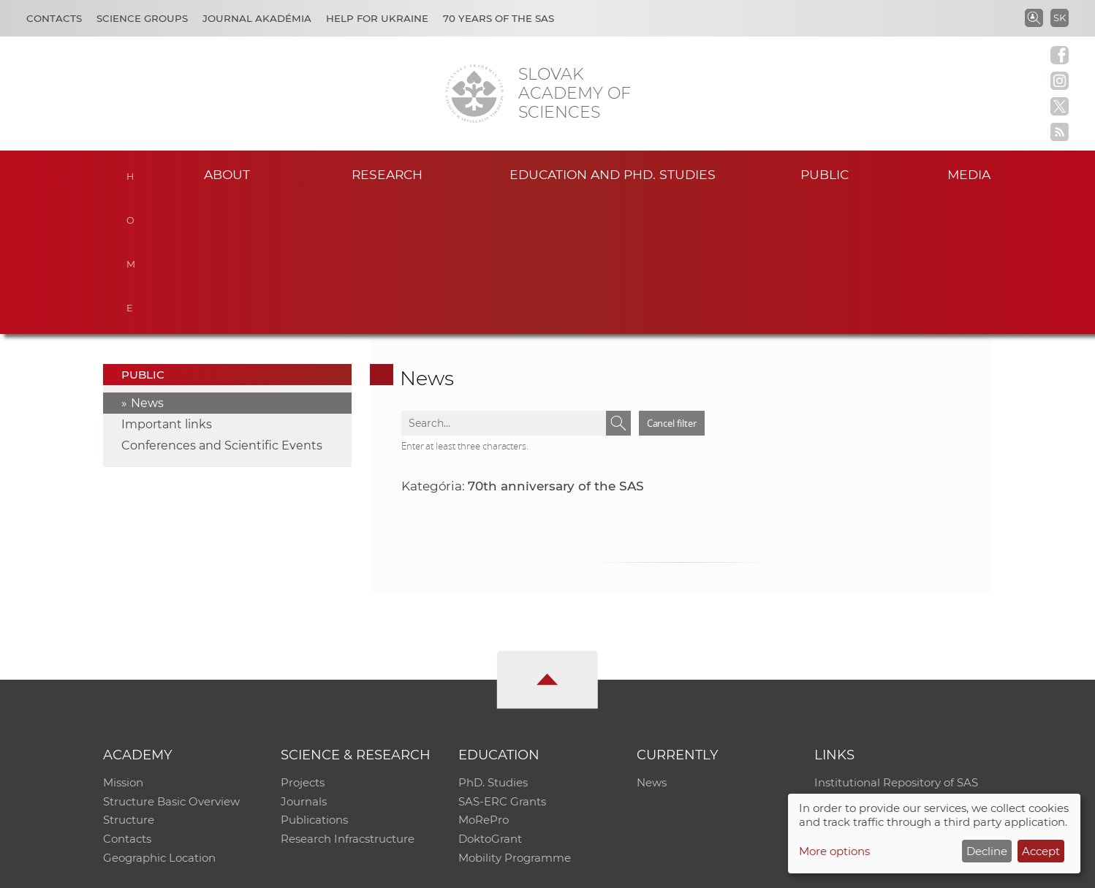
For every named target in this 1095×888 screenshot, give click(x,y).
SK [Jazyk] (1059, 17)
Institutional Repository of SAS (896, 647)
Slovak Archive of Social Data (892, 666)
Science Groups (142, 18)
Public (824, 174)
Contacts (54, 18)
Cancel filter (672, 288)
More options (834, 851)
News (147, 268)
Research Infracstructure (347, 704)
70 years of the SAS (498, 18)
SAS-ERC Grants (502, 666)
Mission (123, 647)
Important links (166, 289)
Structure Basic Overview (171, 666)
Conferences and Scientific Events (221, 310)
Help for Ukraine (377, 18)
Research (387, 174)
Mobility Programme (514, 723)
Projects (303, 647)
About (226, 174)
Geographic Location (159, 723)
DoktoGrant (490, 704)
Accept (1041, 851)
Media (970, 174)
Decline (986, 851)
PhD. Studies (493, 647)
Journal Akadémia (256, 18)
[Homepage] (474, 93)
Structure (128, 685)
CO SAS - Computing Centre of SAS (301, 870)
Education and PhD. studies (612, 174)
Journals (304, 666)
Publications (314, 685)
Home (132, 172)
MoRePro (483, 685)
